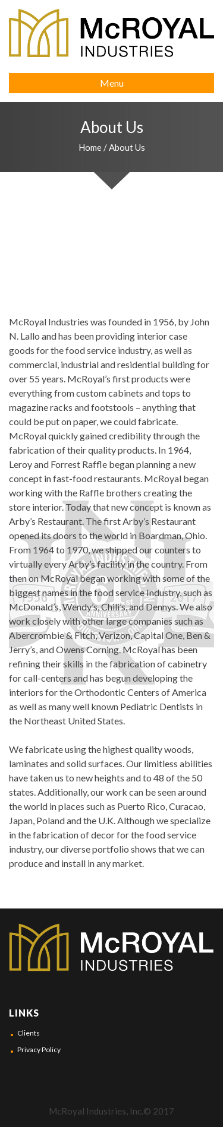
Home (90, 147)
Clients (28, 1032)
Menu (112, 82)
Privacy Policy (39, 1049)
